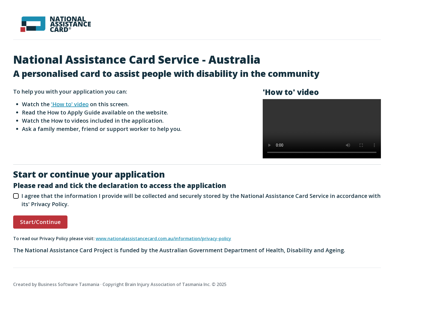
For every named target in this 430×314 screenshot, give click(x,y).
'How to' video (70, 104)
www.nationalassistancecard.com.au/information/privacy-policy (163, 239)
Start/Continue (40, 222)
